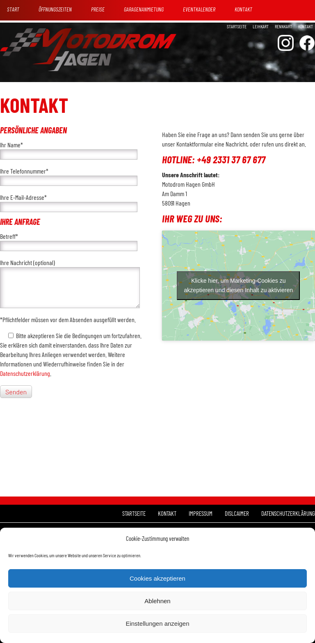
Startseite (237, 26)
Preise (98, 9)
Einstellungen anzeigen (157, 623)
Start (13, 9)
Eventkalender (199, 9)
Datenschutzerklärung (25, 373)
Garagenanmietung (144, 9)
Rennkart (283, 26)
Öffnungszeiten (55, 9)
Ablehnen (157, 600)
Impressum (200, 513)
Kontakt (305, 26)
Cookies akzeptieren (157, 578)
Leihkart (261, 26)
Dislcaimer (237, 513)
